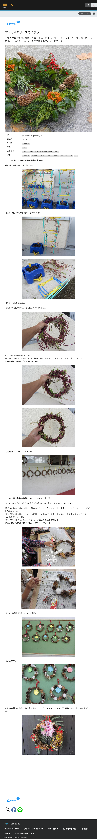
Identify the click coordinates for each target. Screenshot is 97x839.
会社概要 (7, 834)
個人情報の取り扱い (70, 829)
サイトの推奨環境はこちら (24, 834)
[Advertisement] (48, 775)
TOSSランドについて (11, 829)
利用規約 (85, 829)
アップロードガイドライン (33, 829)
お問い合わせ (53, 829)
